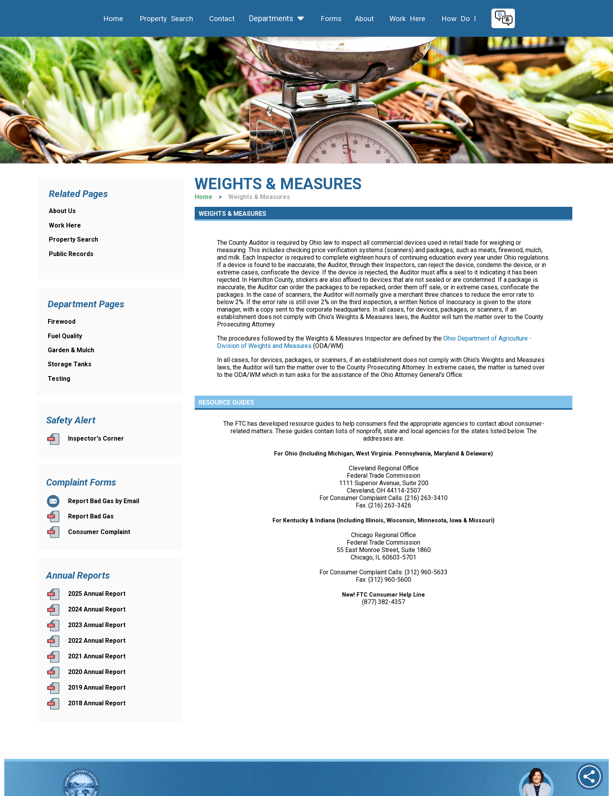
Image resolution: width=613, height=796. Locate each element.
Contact (221, 18)
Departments (277, 18)
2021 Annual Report (96, 656)
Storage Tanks (69, 364)
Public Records (71, 254)
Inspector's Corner (96, 438)
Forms (330, 18)
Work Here (406, 18)
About (363, 18)
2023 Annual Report (96, 625)
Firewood (61, 321)
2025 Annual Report (96, 593)
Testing (59, 378)
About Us (62, 211)
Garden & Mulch (71, 350)
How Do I (457, 18)
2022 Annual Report (96, 640)
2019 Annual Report (96, 687)
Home (112, 18)
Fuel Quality (65, 336)
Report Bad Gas (91, 516)
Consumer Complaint (99, 532)
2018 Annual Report (96, 703)
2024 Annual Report (96, 609)
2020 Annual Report (96, 672)
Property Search (163, 18)
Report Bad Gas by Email (103, 501)
